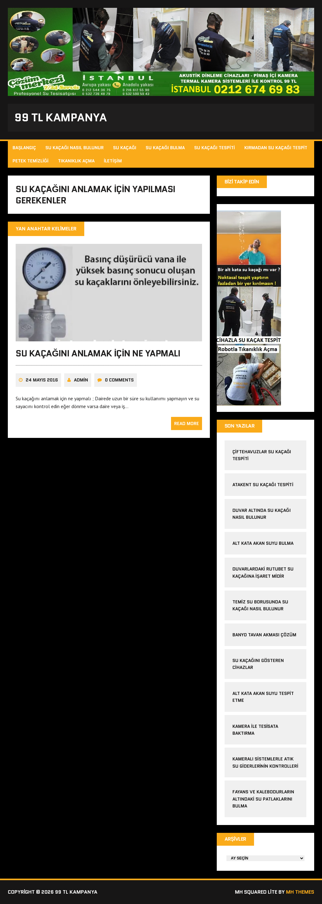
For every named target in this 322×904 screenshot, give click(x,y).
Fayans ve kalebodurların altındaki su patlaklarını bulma (263, 799)
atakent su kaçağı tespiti (262, 484)
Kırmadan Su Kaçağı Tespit (276, 148)
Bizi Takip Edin (242, 181)
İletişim (113, 161)
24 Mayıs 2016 (42, 380)
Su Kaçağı (124, 148)
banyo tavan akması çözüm (264, 635)
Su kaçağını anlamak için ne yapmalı (98, 353)
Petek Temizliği (31, 161)
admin (81, 380)
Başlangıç (24, 148)
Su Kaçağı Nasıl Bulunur (74, 148)
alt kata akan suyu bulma (263, 543)
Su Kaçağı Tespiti (214, 148)
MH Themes (300, 892)
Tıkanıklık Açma (76, 161)
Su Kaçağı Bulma (165, 148)
